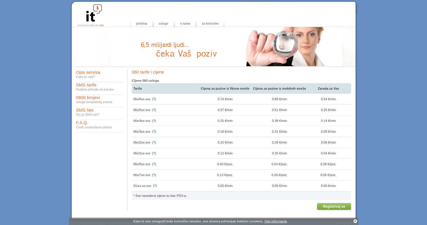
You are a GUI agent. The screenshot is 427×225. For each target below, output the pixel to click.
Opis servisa (88, 72)
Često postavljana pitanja (94, 127)
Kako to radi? (85, 77)
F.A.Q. (82, 122)
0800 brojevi (88, 97)
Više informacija (275, 221)
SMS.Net (85, 110)
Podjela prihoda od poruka (95, 89)
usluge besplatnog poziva (94, 102)
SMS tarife (86, 84)
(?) (154, 99)
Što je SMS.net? (88, 114)
